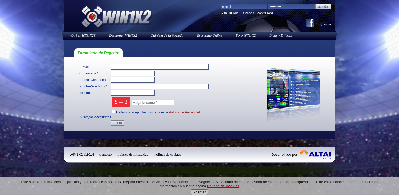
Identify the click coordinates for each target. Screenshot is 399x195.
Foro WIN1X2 (246, 35)
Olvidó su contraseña (258, 13)
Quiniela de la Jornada (167, 35)
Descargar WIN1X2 (123, 35)
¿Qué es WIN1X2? (82, 35)
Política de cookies (167, 154)
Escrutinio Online (209, 35)
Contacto (105, 154)
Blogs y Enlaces (280, 35)
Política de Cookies (223, 191)
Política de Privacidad (184, 112)
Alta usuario (229, 13)
